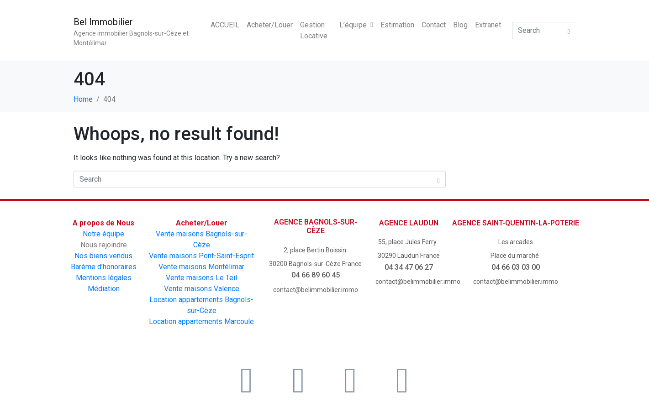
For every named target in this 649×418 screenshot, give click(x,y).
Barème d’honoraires (104, 266)
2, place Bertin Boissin (316, 250)
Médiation (104, 288)
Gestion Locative (313, 30)
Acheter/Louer (270, 25)
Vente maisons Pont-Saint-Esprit (201, 255)
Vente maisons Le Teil (201, 277)
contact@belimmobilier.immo (315, 289)
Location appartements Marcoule (201, 321)
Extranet (488, 25)
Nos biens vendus (103, 255)
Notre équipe (103, 234)
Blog (460, 25)
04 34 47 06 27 (409, 267)
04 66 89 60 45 (315, 275)
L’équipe (356, 25)
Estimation (397, 25)
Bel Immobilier (103, 21)
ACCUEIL (225, 25)
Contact (434, 25)
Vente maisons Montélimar (201, 266)
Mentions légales (104, 277)
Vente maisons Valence (201, 288)
